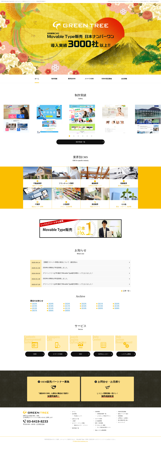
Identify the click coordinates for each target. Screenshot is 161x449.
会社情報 (74, 414)
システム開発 (126, 354)
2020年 (117, 303)
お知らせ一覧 (75, 420)
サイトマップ (121, 425)
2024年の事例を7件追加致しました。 (56, 268)
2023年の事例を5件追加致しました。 (56, 279)
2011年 (67, 308)
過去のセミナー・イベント (81, 428)
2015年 (100, 305)
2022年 (84, 303)
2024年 (51, 303)
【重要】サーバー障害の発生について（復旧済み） (61, 262)
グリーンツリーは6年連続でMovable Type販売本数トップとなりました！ (68, 284)
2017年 (67, 305)
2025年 (34, 303)
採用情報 (120, 416)
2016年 (84, 305)
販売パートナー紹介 (123, 414)
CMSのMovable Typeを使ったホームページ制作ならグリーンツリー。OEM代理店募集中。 (24, 1)
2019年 (34, 305)
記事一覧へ (127, 290)
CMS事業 (97, 411)
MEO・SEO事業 (99, 425)
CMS (35, 354)
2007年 (34, 310)
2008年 (117, 308)
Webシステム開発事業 (101, 434)
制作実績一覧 (80, 142)
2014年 (117, 305)
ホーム (74, 411)
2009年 (100, 308)
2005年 (67, 310)
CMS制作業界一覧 (102, 414)
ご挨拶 (74, 423)
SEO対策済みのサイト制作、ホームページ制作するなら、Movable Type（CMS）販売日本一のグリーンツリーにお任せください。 (80, 444)
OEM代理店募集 (122, 411)
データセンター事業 (100, 428)
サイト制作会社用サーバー (104, 431)
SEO (80, 354)
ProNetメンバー (78, 416)
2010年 (84, 308)
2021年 (100, 303)
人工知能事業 (98, 423)
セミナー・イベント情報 (79, 425)
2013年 (34, 308)
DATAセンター (103, 354)
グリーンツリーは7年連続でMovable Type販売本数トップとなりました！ (68, 273)
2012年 (51, 308)
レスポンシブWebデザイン (104, 416)
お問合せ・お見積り (123, 419)
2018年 (51, 305)
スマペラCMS (57, 354)
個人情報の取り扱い (123, 422)
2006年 (51, 310)
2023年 (67, 303)
